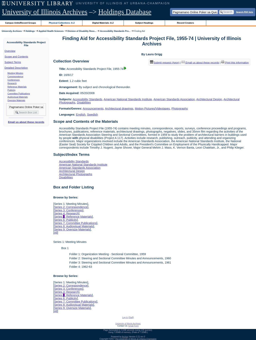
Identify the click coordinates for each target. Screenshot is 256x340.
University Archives (12, 31)
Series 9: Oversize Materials (72, 229)
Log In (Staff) (128, 317)
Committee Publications (19, 93)
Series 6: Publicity (65, 219)
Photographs (179, 108)
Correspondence (15, 76)
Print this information (235, 62)
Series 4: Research (66, 213)
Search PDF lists (244, 12)
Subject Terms (13, 62)
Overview (10, 50)
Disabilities (84, 102)
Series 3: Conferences (68, 210)
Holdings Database (124, 12)
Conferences (14, 80)
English (80, 114)
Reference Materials (17, 87)
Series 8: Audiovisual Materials (73, 226)
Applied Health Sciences (51, 31)
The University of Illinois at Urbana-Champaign (136, 339)
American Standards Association (174, 99)
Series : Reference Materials (73, 216)
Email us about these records (26, 122)
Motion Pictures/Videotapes (152, 108)
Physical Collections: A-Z (62, 23)
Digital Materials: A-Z (103, 23)
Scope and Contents (16, 56)
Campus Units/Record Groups (20, 23)
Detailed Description (16, 67)
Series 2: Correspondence (70, 207)
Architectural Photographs (75, 174)
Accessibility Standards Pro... (115, 31)
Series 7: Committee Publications (75, 223)
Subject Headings (144, 23)
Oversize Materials (16, 100)
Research (12, 83)
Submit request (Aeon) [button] (165, 62)
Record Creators (185, 23)
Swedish (92, 114)
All (55, 232)
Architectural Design (209, 99)
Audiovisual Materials (18, 97)
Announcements (93, 108)
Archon (125, 337)
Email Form (133, 326)
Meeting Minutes (15, 73)
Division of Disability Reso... (81, 31)
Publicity (12, 90)
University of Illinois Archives (44, 12)
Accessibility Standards (87, 99)
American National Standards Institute (128, 99)
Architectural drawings (119, 108)
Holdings (30, 31)
